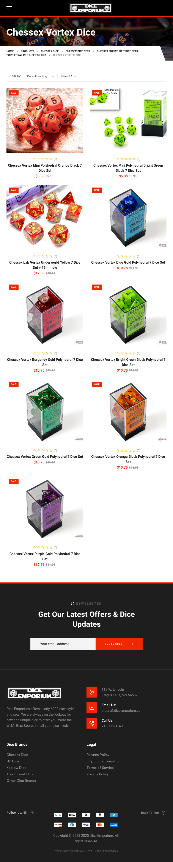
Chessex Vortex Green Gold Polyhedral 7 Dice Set (45, 457)
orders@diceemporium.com (122, 711)
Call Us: (107, 720)
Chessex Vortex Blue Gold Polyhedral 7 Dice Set (128, 262)
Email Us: (109, 705)
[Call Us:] (91, 723)
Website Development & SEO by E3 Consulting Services (86, 851)
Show (64, 76)
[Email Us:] (91, 707)
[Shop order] (40, 76)
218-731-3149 (112, 726)
